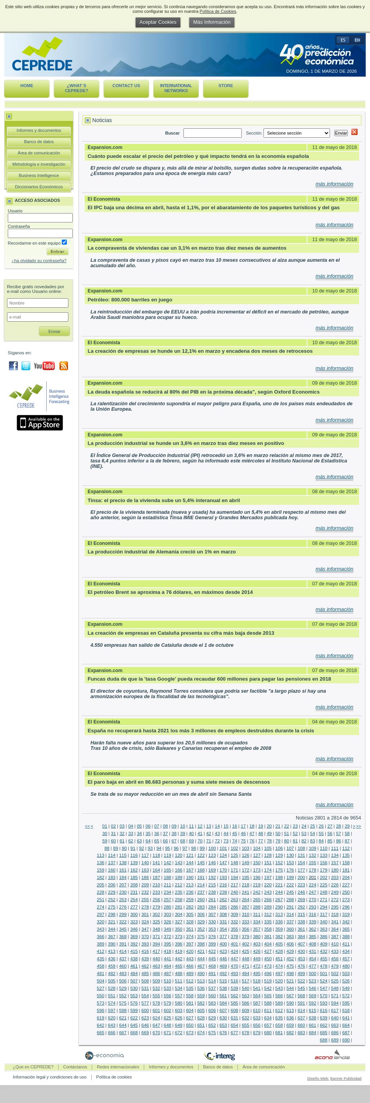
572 (346, 995)
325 (156, 921)
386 (323, 936)
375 (200, 936)
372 (167, 936)
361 (301, 929)
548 (335, 988)
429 (290, 951)
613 (290, 1010)
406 (290, 944)
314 (290, 914)
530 (134, 988)
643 (111, 1025)
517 (245, 981)
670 (156, 1032)
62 (130, 841)
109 (312, 848)
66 (165, 841)
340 (323, 921)
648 (167, 1025)
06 (147, 826)
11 (191, 826)
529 (122, 988)
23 (295, 826)
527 (100, 988)
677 (234, 1032)
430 (301, 951)
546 (312, 988)
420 (190, 951)
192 (212, 877)
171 (234, 870)
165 (167, 870)
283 (200, 907)
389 (100, 944)
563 (245, 995)
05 (139, 826)
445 (212, 958)
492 (223, 973)
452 (290, 958)
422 (212, 951)
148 (234, 862)
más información (334, 184)
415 (134, 951)
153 (290, 862)
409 (323, 944)
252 (111, 899)
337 (290, 921)
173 (256, 870)
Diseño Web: (318, 1078)
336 (279, 921)
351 (190, 929)
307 (212, 914)
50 (278, 833)
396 (178, 944)
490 (200, 973)
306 (200, 914)
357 (256, 929)
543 (279, 988)
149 (245, 862)
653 (223, 1025)
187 (156, 877)
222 (290, 884)
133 (323, 855)
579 (167, 1003)
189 (178, 877)
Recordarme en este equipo (37, 243)
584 (223, 1003)
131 (301, 855)
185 (134, 877)
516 (234, 981)
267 (279, 899)
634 (268, 1017)
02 (113, 826)
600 (145, 1010)
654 (234, 1025)
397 (190, 944)
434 (346, 951)
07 (156, 826)
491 (212, 973)
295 (335, 907)
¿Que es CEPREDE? (33, 1066)
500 (312, 973)
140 (145, 862)
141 (156, 862)
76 (252, 841)
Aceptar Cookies (158, 22)
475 (290, 966)
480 (346, 966)
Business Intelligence (39, 175)
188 (167, 877)
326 (167, 921)
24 (304, 826)
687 (346, 1032)
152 (279, 862)
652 (212, 1025)
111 (335, 848)
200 (301, 877)
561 (223, 995)
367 (111, 936)
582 (200, 1003)
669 (145, 1032)
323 (134, 921)
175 (279, 870)
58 (347, 833)
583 (212, 1003)
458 (100, 966)
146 (212, 862)
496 (268, 973)
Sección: (288, 133)
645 (134, 1025)
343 (100, 929)
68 (182, 841)
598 (122, 1010)
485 (145, 973)
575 (122, 1003)
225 (323, 884)
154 (301, 862)
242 (256, 892)
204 (346, 877)
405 (279, 944)
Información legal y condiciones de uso (50, 1077)
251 (100, 899)
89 (115, 848)
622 (134, 1017)
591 (301, 1003)
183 (111, 877)
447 (234, 958)
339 (312, 921)
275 (111, 907)
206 (111, 884)
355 (234, 929)
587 (256, 1003)
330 (212, 921)
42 (208, 833)
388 (346, 936)
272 (335, 899)
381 (268, 936)
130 (290, 855)
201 (312, 877)
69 (191, 841)
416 (145, 951)
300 (134, 914)
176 (290, 870)
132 (312, 855)
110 (323, 848)
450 (268, 958)
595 (346, 1003)
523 (312, 981)
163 (145, 870)
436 (111, 958)
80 (286, 841)
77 (260, 841)
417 (156, 951)
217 (234, 884)
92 (141, 848)
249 (335, 892)
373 (178, 936)
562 (234, 995)
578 (156, 1003)
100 (212, 848)
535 (190, 988)
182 (100, 877)
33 (130, 833)
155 (312, 862)
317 (323, 914)
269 (301, 899)
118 (156, 855)
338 (301, 921)
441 (167, 958)
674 (200, 1032)
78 (269, 841)
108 (301, 848)
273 (346, 899)
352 (200, 929)
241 (245, 892)
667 (122, 1032)
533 (167, 988)
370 (145, 936)
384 (301, 936)
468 (212, 966)
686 (335, 1032)
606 (212, 1010)
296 (346, 907)
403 (256, 944)
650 (190, 1025)
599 (134, 1010)
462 (145, 966)
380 (256, 936)
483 (122, 973)
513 (200, 981)
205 (100, 884)
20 (269, 826)
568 (301, 995)
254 (134, 899)
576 (134, 1003)
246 (301, 892)
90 (124, 848)
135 (346, 855)
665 (100, 1032)
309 (234, 914)
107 (290, 848)
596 (100, 1010)
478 (323, 966)
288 (256, 907)
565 (268, 995)
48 (260, 833)
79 (278, 841)
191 (200, 877)
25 (312, 826)
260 (200, 899)
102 (234, 848)
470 (234, 966)
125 (234, 855)
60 (113, 841)
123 (212, 855)
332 (234, 921)
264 (245, 899)
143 (178, 862)
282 (190, 907)
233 (156, 892)
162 (134, 870)
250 (346, 892)
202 (323, 877)
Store (225, 85)
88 (107, 848)
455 (323, 958)
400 (223, 944)
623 (145, 1017)
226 (335, 884)
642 (100, 1025)
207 (122, 884)
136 (100, 862)
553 (134, 995)
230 (122, 892)
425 (245, 951)
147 (223, 862)
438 (134, 958)
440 (156, 958)
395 (167, 944)
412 (100, 951)
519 (268, 981)
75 (243, 841)
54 (312, 833)
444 (200, 958)
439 (145, 958)
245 (290, 892)
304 (178, 914)
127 (256, 855)
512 (190, 981)
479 (335, 966)
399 (212, 944)
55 (321, 833)
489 (190, 973)
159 (100, 870)
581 (190, 1003)
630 (223, 1017)
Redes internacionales (118, 1066)
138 (122, 862)
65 (156, 841)
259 (190, 899)
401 (234, 944)
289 (268, 907)
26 (321, 826)
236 (190, 892)
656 (256, 1025)
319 (346, 914)
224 (312, 884)
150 (256, 862)
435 (100, 958)
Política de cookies (114, 1077)
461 (134, 966)
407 (301, 944)
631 (234, 1017)
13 (208, 826)
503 (346, 973)
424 (234, 951)
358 (268, 929)
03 (122, 826)
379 (245, 936)
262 (223, 899)
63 (139, 841)
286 (234, 907)
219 (256, 884)
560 (212, 995)
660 (301, 1025)
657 (268, 1025)
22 (286, 826)
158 (346, 862)
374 (190, 936)
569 (312, 995)
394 (156, 944)
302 (156, 914)
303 (167, 914)
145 (200, 862)
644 (122, 1025)
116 (134, 855)
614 (301, 1010)
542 (268, 988)
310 (245, 914)
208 (134, 884)
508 (145, 981)
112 (346, 848)
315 (301, 914)
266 (268, 899)
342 (346, 921)
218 (245, 884)
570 (323, 995)
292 (301, 907)
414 (122, 951)
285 (223, 907)
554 (145, 995)
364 (335, 929)
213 (190, 884)
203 (335, 877)
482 (111, 973)
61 (122, 841)
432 (323, 951)
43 (217, 833)
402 (245, 944)
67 (173, 841)
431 (312, 951)
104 (256, 848)
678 (245, 1032)
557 (178, 995)
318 (335, 914)
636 (290, 1017)
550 (100, 995)
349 (167, 929)
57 (338, 833)
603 (178, 1010)
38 (173, 833)
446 (223, 958)
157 (335, 862)
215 (212, 884)
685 (323, 1032)
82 (304, 841)
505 (111, 981)
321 (111, 921)
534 (178, 988)
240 (234, 892)
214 (200, 884)
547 (323, 988)
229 (111, 892)
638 (312, 1017)
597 (111, 1010)
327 (178, 921)
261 (212, 899)
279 (156, 907)
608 (234, 1010)
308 (223, 914)
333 (245, 921)
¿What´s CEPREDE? (76, 88)
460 (122, 966)
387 (335, 936)
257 (167, 899)
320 (100, 921)
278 (145, 907)
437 (122, 958)
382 (279, 936)
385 (312, 936)
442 (178, 958)
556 (167, 995)
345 (122, 929)
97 (184, 848)
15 (226, 826)
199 (290, 877)
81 (295, 841)
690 (346, 1040)
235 (178, 892)
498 (290, 973)
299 (122, 914)
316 (312, 914)
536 (200, 988)
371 (156, 936)
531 (145, 988)
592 (312, 1003)
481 (100, 973)
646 (145, 1025)
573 (100, 1003)
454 (312, 958)
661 (312, 1025)
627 (190, 1017)
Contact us (126, 85)
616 (323, 1010)
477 (312, 966)
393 (145, 944)
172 (245, 870)
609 (245, 1010)
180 (335, 870)
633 (256, 1017)
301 (145, 914)
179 (323, 870)
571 (335, 995)
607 (223, 1010)
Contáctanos (75, 1066)
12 (199, 826)
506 (122, 981)
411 (346, 944)
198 (279, 877)
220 (268, 884)
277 (134, 907)
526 (346, 981)
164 (156, 870)
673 (190, 1032)
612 (279, 1010)
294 (323, 907)
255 (145, 899)
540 (245, 988)
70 (199, 841)
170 (223, 870)
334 (256, 921)
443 (190, 958)
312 (268, 914)
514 (212, 981)
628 (200, 1017)
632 (245, 1017)
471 (245, 966)
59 (104, 841)
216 (223, 884)
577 (145, 1003)
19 (260, 826)
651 (200, 1025)
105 (268, 848)
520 (279, 981)
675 (212, 1032)
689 (335, 1040)
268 (290, 899)
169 (212, 870)
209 (145, 884)
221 (279, 884)
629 (212, 1017)
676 (223, 1032)
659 (290, 1025)
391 (122, 944)
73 (226, 841)
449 (256, 958)
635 (279, 1017)
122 (200, 855)
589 (279, 1003)
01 (104, 826)
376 (212, 936)
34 (139, 833)
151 (268, 862)
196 (256, 877)
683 (301, 1032)
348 (156, 929)
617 (335, 1010)
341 (335, 921)
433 (335, 951)
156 (323, 862)
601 (156, 1010)
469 (223, 966)
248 (323, 892)
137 (111, 862)
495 (256, 973)
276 (122, 907)
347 (145, 929)
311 (256, 914)
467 (200, 966)
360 (290, 929)
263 (234, 899)
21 (278, 826)
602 (167, 1010)
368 (122, 936)
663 (335, 1025)
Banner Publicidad (345, 1078)
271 (323, 899)
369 (134, 936)
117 (145, 855)
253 (122, 899)
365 (346, 929)
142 (167, 862)
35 (147, 833)
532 (156, 988)
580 (178, 1003)
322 (122, 921)
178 (312, 870)
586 (245, 1003)
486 (156, 973)
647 (156, 1025)
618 (346, 1010)
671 (167, 1032)
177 (301, 870)
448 (245, 958)
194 (234, 877)
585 (234, 1003)
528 (111, 988)
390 (111, 944)
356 (245, 929)
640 (335, 1017)
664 (346, 1025)
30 (104, 833)
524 (323, 981)
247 (312, 892)
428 (279, 951)
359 (279, 929)
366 (100, 936)
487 (167, 973)
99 (202, 848)
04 (130, 826)
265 (256, 899)
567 (290, 995)
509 (156, 981)
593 (323, 1003)
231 (134, 892)
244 (279, 892)
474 (279, 966)
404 (268, 944)
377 (223, 936)
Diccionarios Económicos (39, 186)
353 (212, 929)
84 (321, 841)
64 (147, 841)
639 (323, 1017)
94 (158, 848)
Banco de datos (39, 141)
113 (100, 855)
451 (279, 958)
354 (223, 929)
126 (245, 855)
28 (338, 826)
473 (268, 966)
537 (212, 988)
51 (286, 833)
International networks (176, 88)
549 (346, 988)
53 (304, 833)
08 (165, 826)
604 (190, 1010)
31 (113, 833)
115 (122, 855)
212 (178, 884)
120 (178, 855)
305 (190, 914)
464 (167, 966)
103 (245, 848)
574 (111, 1003)
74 (234, 841)
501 (323, 973)
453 (301, 958)
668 (134, 1032)
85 (329, 841)
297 (100, 914)
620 (111, 1017)
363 (323, 929)
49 (269, 833)
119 (167, 855)
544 (290, 988)
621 (122, 1017)
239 (223, 892)
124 (223, 855)
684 (312, 1032)
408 (312, 944)
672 (178, 1032)
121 (190, 855)
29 (347, 826)
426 (256, 951)
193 (223, 877)
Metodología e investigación (38, 164)
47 (252, 833)
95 (167, 848)
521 (290, 981)
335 (268, 921)
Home (27, 85)
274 (100, 907)
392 (134, 944)
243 (268, 892)
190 (190, 877)
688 (323, 1040)
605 (200, 1010)
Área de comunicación (39, 153)
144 (190, 862)
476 (301, 966)
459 (111, 966)
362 (312, 929)
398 (200, 944)
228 (100, 892)
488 (178, 973)
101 (223, 848)
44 (226, 833)
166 (178, 870)
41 (199, 833)
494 (245, 973)
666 (111, 1032)
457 (346, 958)
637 (301, 1017)
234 (167, 892)
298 (111, 914)
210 (156, 884)
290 (279, 907)
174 (268, 870)
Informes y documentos (39, 130)
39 (182, 833)
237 (200, 892)
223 (301, 884)
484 (134, 973)
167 (190, 870)
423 (223, 951)
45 (234, 833)
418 (167, 951)
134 (335, 855)
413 (111, 951)
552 (122, 995)
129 (279, 855)
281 (178, 907)
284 (212, 907)
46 (243, 833)
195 (245, 877)
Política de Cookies (218, 11)
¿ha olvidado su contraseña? (39, 260)
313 (279, 914)
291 (290, 907)
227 (346, 884)
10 (182, 826)
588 (268, 1003)
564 (256, 995)
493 (234, 973)
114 (111, 855)
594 (335, 1003)
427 (268, 951)
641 (346, 1017)
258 (178, 899)
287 (245, 907)
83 (312, 841)
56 (329, 833)
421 (200, 951)
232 (145, 892)
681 (279, 1032)
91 (133, 848)
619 (100, 1017)
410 (335, 944)
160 (111, 870)
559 (200, 995)
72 (217, 841)
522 (301, 981)
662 (323, 1025)
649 (178, 1025)
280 (167, 907)
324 (145, 921)
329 (200, 921)
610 (256, 1010)
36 (156, 833)
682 (290, 1032)
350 (178, 929)
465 (178, 966)
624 (156, 1017)
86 (338, 841)
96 (176, 848)
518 (256, 981)
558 (190, 995)
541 (256, 988)
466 (190, 966)
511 (178, 981)
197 (268, 877)
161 (122, 870)
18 (252, 826)
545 (301, 988)
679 (256, 1032)
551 (111, 995)
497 (279, 973)
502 (335, 973)
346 (134, 929)
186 (145, 877)
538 (223, 988)
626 (178, 1017)
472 (256, 966)
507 (134, 981)
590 (290, 1003)
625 (167, 1017)
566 (279, 995)
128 (268, 855)
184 (122, 877)
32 (122, 833)
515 (223, 981)
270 (312, 899)
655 (245, 1025)
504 (100, 981)
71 (208, 841)
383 (290, 936)
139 (134, 862)
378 (234, 936)
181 (346, 870)
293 (312, 907)
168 (200, 870)
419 (178, 951)
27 (329, 826)
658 (279, 1025)
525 (335, 981)
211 (167, 884)
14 (217, 826)
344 (111, 929)
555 (156, 995)
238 (212, 892)
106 (279, 848)
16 (234, 826)
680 (268, 1032)
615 (312, 1010)
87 (347, 841)
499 (301, 973)
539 (234, 988)
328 (190, 921)
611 (268, 1010)
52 (295, 833)
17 (243, 826)
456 (335, 958)
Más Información (211, 22)
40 (191, 833)
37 (165, 833)
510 (167, 981)
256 (156, 899)
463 (156, 966)
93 (150, 848)
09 (173, 826)
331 (223, 921)
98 (193, 848)
